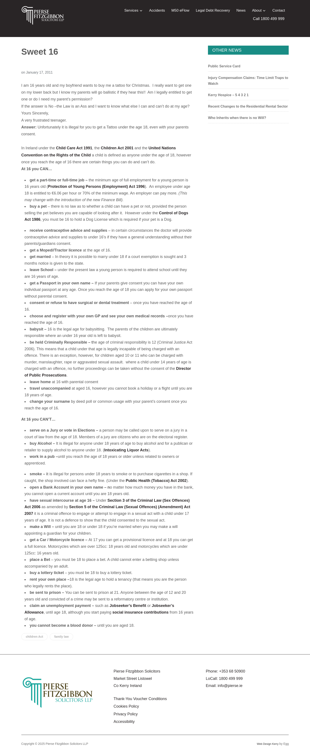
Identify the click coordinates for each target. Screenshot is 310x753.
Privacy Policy (125, 714)
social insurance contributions (140, 612)
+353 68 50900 (232, 671)
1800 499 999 (231, 678)
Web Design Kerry (266, 743)
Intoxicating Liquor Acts (126, 450)
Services (131, 10)
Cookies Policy (126, 706)
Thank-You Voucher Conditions (140, 699)
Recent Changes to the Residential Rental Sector (248, 106)
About (257, 10)
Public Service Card (224, 66)
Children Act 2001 (117, 148)
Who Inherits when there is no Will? (237, 118)
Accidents (157, 10)
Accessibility (124, 721)
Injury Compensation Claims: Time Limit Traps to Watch (248, 80)
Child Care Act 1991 (74, 148)
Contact (278, 10)
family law (61, 636)
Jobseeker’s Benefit (128, 605)
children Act (34, 636)
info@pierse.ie (230, 686)
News (241, 10)
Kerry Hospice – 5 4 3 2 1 (228, 95)
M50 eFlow (180, 10)
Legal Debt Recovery (213, 10)
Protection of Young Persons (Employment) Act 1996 (96, 186)
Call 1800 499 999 (268, 19)
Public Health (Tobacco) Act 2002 (156, 480)
